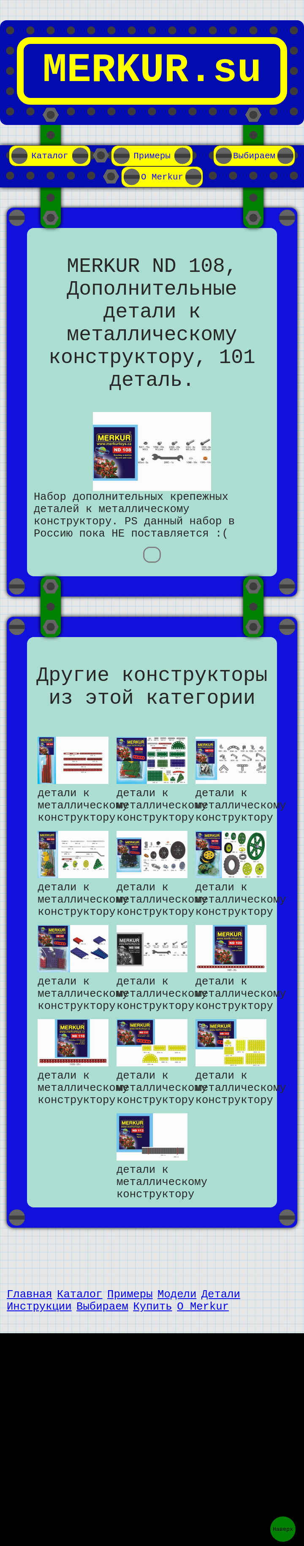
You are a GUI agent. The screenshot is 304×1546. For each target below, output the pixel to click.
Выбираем (254, 156)
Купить (152, 1396)
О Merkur (162, 177)
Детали (220, 1381)
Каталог (49, 156)
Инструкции (39, 1396)
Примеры (152, 156)
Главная (29, 1381)
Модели (176, 1381)
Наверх (283, 1529)
